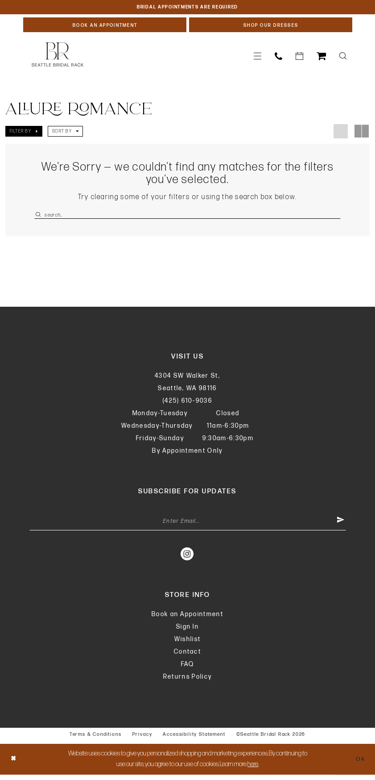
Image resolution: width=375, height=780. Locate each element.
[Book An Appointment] (104, 26)
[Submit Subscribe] (340, 526)
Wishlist (187, 644)
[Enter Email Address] (187, 526)
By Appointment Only (187, 454)
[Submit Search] (39, 217)
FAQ (187, 669)
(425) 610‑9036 (187, 404)
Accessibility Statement (194, 739)
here (252, 769)
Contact (187, 657)
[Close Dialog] (14, 764)
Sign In (187, 632)
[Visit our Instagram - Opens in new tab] (187, 559)
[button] (257, 58)
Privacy (142, 739)
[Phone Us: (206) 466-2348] (278, 58)
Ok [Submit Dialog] (359, 764)
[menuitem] (257, 58)
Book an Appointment (187, 619)
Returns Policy (187, 682)
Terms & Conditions (96, 739)
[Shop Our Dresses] (270, 26)
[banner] (57, 57)
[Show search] (343, 58)
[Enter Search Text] (187, 217)
